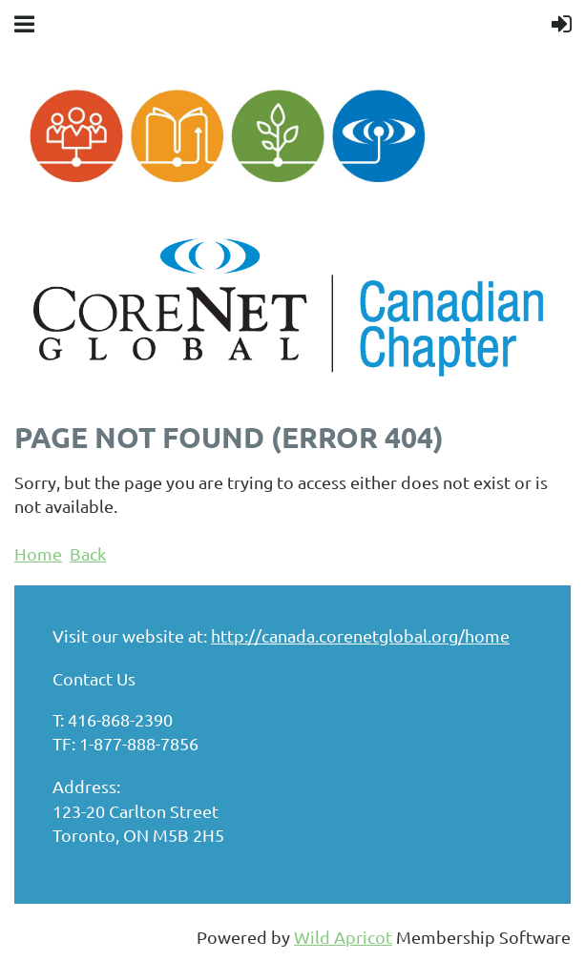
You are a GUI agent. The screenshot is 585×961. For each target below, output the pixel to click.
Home (38, 553)
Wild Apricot (343, 937)
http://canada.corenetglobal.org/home (360, 635)
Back (88, 553)
